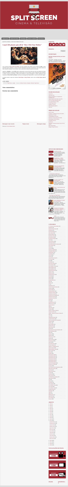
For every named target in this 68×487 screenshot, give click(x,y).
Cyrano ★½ (51, 93)
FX (49, 284)
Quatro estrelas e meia (52, 349)
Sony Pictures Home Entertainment (55, 367)
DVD (49, 260)
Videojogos (50, 390)
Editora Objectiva (52, 267)
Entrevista (50, 275)
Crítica (50, 255)
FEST (50, 281)
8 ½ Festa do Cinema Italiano (54, 226)
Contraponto (51, 253)
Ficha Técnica (41, 38)
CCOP (50, 239)
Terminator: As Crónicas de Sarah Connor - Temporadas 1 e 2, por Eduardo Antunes (59, 209)
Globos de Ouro (51, 303)
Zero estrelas (51, 397)
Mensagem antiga (41, 123)
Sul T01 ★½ (51, 121)
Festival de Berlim (52, 291)
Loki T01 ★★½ (51, 112)
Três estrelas (51, 383)
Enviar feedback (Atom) (11, 126)
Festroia (50, 299)
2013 (51, 420)
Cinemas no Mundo (52, 249)
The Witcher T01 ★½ (52, 120)
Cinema (50, 248)
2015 (51, 417)
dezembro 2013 (52, 421)
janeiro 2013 (52, 438)
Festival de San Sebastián (53, 295)
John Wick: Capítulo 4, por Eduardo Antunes (58, 180)
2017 (51, 414)
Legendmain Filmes (52, 317)
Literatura (50, 321)
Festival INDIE (51, 289)
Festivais (50, 288)
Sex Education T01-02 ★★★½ (54, 119)
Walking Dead (51, 394)
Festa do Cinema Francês (53, 286)
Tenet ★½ (50, 107)
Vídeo (50, 393)
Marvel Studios (51, 324)
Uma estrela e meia (52, 387)
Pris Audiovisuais (51, 343)
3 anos (55, 215)
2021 (51, 408)
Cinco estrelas (51, 245)
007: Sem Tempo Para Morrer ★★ (54, 100)
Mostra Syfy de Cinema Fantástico (54, 329)
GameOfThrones (51, 302)
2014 (51, 419)
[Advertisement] (25, 32)
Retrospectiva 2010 (52, 356)
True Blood (50, 382)
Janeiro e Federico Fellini (53, 310)
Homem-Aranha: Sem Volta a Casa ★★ (55, 98)
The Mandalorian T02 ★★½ (53, 116)
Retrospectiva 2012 (52, 358)
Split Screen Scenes (52, 368)
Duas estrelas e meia (52, 266)
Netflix (50, 332)
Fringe (50, 300)
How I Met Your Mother (14, 66)
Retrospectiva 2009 (52, 354)
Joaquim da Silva (52, 311)
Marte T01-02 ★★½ (52, 125)
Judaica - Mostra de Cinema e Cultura (55, 313)
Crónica (50, 256)
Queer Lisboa (51, 350)
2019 (51, 411)
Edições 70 (50, 271)
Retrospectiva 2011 (52, 357)
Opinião (50, 338)
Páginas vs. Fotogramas (53, 346)
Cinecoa (50, 246)
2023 (51, 405)
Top (49, 379)
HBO (49, 306)
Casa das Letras (51, 242)
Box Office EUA (51, 237)
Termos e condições (32, 38)
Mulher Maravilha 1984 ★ (53, 105)
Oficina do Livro (51, 336)
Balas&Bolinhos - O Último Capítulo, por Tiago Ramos (58, 158)
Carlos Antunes (51, 241)
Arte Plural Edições (52, 231)
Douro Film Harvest (52, 263)
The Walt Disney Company (53, 376)
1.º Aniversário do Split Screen (54, 173)
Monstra (50, 328)
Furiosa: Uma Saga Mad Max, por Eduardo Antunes (59, 166)
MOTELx (50, 322)
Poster (50, 342)
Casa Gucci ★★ (51, 95)
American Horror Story (52, 228)
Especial (50, 277)
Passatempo (51, 340)
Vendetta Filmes (51, 389)
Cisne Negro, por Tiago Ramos (54, 195)
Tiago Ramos (51, 378)
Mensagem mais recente (8, 123)
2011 (51, 441)
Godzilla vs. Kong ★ (52, 104)
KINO (50, 314)
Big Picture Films (51, 235)
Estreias (50, 278)
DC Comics (51, 259)
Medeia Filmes (51, 325)
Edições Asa (51, 273)
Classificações (51, 252)
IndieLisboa (51, 307)
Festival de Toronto (52, 296)
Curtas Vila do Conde (52, 257)
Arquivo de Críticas (14, 38)
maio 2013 (51, 432)
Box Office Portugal (52, 238)
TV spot (50, 372)
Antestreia (50, 230)
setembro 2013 (52, 426)
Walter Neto (51, 396)
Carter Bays (20, 77)
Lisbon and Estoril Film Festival (54, 320)
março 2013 (52, 435)
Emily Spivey (39, 77)
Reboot (50, 351)
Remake (50, 353)
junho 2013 (52, 430)
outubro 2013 (52, 424)
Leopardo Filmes (51, 318)
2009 (51, 444)
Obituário (50, 335)
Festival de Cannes (52, 292)
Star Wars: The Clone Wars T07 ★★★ (55, 117)
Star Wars (50, 369)
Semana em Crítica (52, 364)
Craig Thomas (27, 77)
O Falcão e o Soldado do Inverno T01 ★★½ (56, 113)
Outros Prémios (51, 339)
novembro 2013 (52, 423)
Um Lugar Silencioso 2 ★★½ (54, 101)
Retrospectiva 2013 (52, 360)
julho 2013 (51, 429)
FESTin (50, 282)
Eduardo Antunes (52, 274)
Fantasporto (51, 285)
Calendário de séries (57, 151)
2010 (51, 443)
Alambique (50, 227)
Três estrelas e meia (52, 385)
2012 (51, 440)
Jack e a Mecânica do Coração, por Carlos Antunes (59, 201)
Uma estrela (51, 386)
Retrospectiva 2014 (52, 361)
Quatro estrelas (51, 347)
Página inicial (5, 38)
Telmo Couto (51, 375)
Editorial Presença (52, 270)
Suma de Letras (51, 371)
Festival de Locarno (52, 293)
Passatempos (23, 38)
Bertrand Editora (51, 234)
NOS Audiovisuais (52, 331)
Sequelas (50, 365)
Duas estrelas (51, 264)
